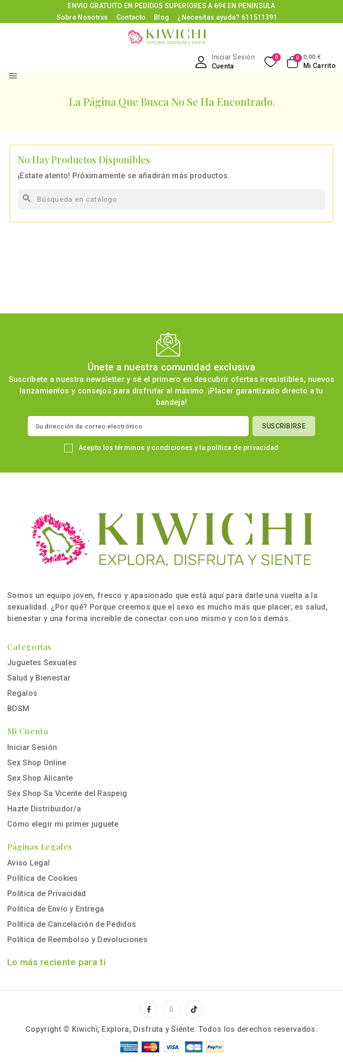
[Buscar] (171, 199)
